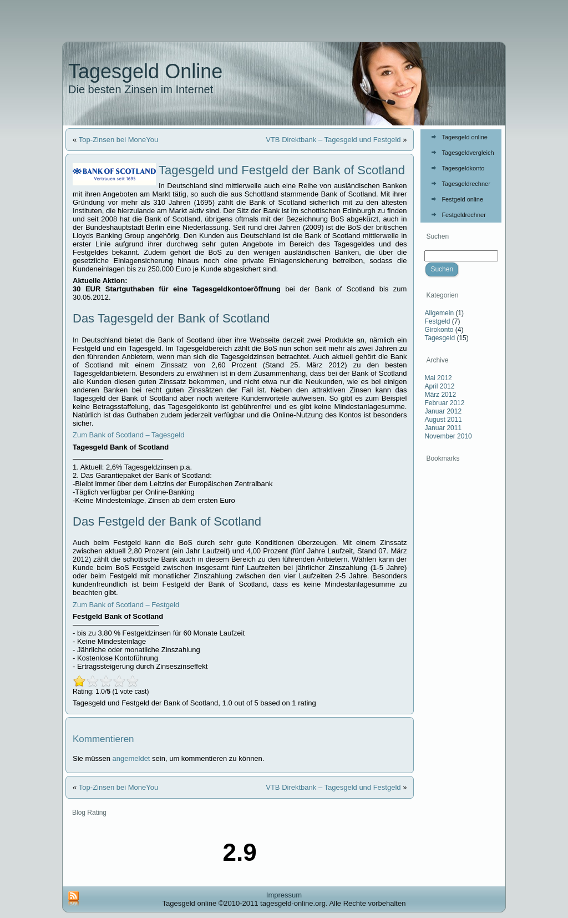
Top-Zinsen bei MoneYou (118, 139)
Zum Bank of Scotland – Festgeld (126, 605)
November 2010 (447, 436)
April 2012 (439, 386)
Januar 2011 (443, 428)
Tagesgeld (439, 338)
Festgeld (437, 321)
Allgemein (439, 313)
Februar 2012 (444, 403)
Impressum (284, 895)
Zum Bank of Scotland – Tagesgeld (128, 435)
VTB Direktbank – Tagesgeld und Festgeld (333, 139)
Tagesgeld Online (145, 71)
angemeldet (131, 758)
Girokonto (438, 330)
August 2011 (443, 419)
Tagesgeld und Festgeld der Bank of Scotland (282, 170)
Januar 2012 (443, 411)
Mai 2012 (438, 378)
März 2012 (440, 395)
